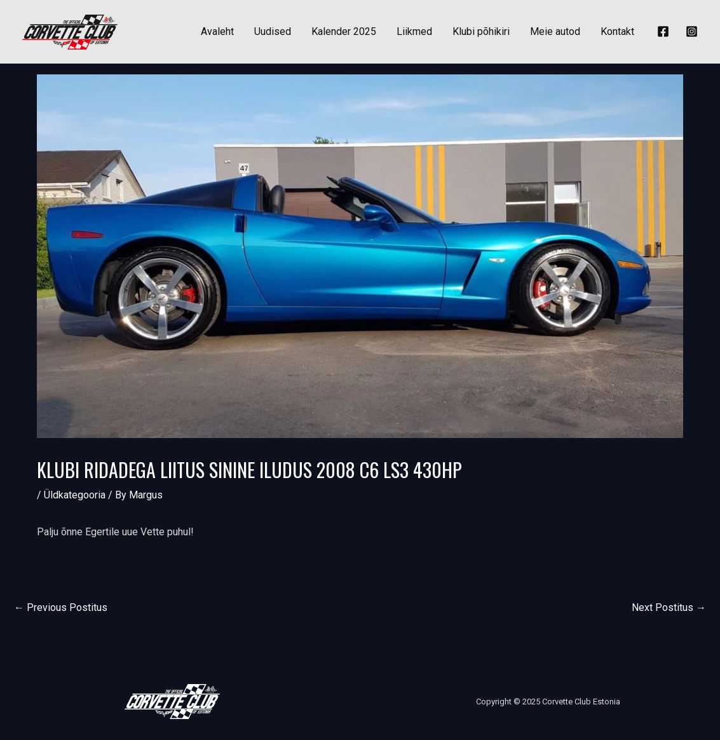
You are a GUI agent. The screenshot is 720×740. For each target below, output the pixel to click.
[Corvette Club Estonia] (70, 31)
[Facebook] (663, 31)
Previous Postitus (60, 607)
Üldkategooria (74, 495)
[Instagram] (692, 31)
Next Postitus (669, 607)
